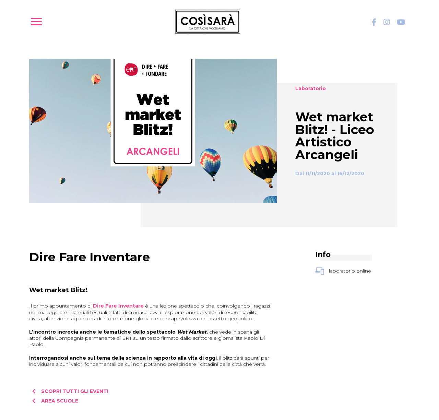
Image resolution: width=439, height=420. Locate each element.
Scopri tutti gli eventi (68, 391)
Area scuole (53, 401)
